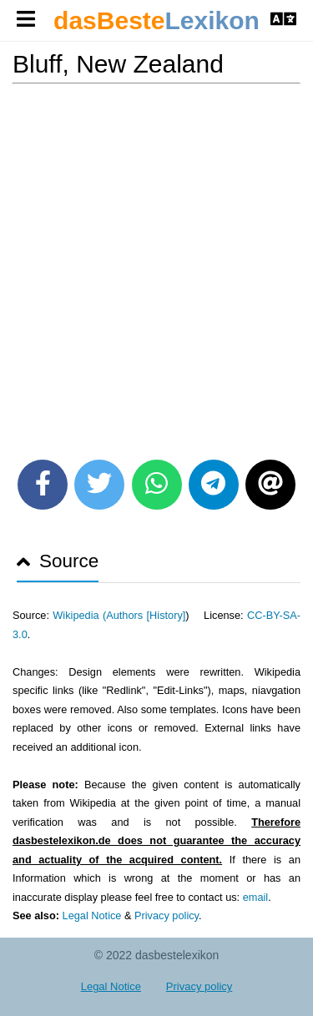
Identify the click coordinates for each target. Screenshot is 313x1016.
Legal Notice (92, 915)
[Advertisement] (156, 265)
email (255, 897)
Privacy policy (166, 915)
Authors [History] (145, 615)
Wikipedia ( (79, 615)
